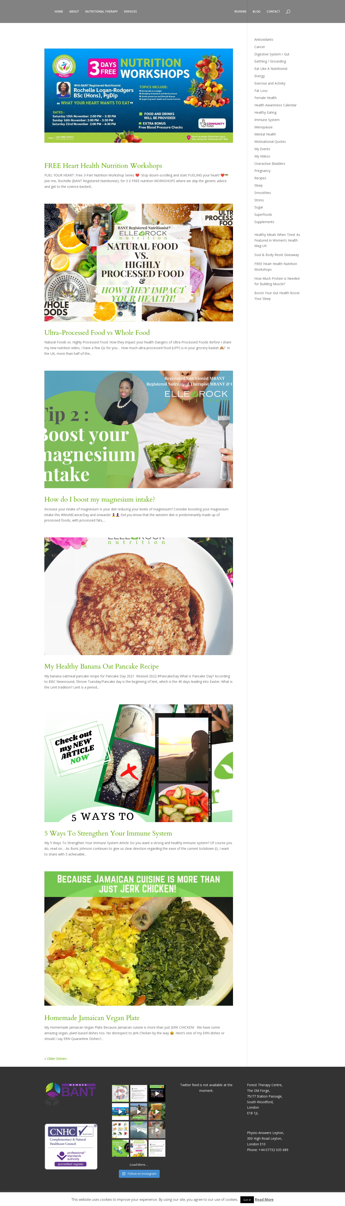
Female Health (265, 97)
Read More (264, 1199)
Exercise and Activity (269, 83)
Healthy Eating (265, 112)
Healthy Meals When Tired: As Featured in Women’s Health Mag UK (277, 240)
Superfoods (263, 214)
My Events (262, 149)
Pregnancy (262, 170)
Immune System (267, 119)
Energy (259, 76)
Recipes (260, 178)
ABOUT (74, 12)
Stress (259, 200)
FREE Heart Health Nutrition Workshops (103, 165)
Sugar (258, 207)
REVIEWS (240, 12)
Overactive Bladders (269, 163)
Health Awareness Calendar (275, 105)
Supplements (264, 222)
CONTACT (273, 12)
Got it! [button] (247, 1200)
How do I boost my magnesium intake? (99, 499)
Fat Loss (261, 90)
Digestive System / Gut (271, 54)
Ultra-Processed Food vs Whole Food (97, 332)
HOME (59, 12)
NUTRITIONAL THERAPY (101, 12)
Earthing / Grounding (270, 61)
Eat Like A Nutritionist (271, 68)
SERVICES (130, 12)
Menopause (263, 127)
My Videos (262, 156)
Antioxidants (263, 39)
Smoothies (262, 192)
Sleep (258, 185)
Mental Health (265, 134)
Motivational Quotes (270, 141)
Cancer (259, 47)
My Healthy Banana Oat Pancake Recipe (101, 666)
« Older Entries (55, 1058)
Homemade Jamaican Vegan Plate (92, 1017)
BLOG (257, 12)
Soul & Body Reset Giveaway (276, 254)
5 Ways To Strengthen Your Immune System (108, 833)
